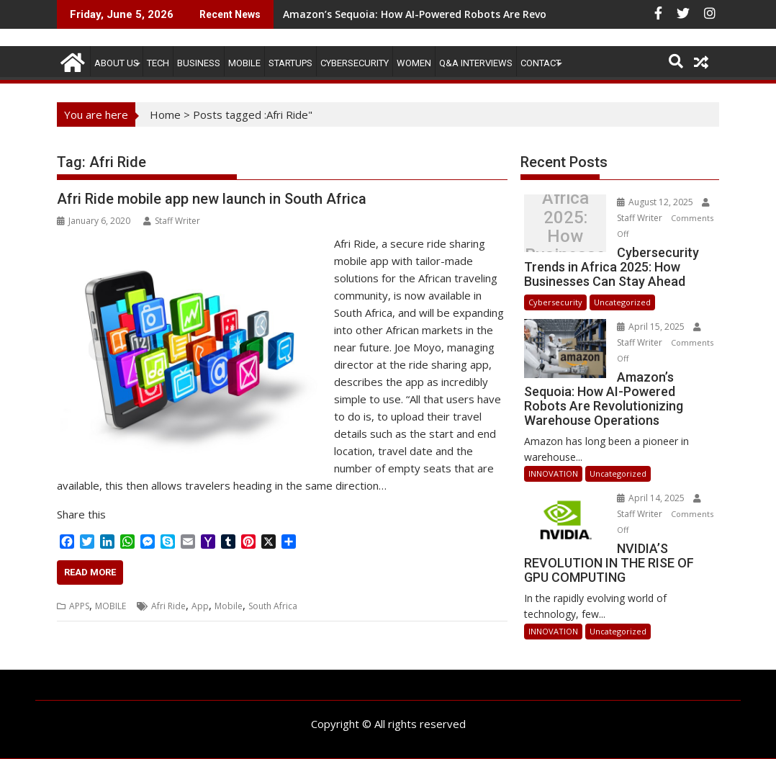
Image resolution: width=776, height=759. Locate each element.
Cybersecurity (354, 63)
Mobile (229, 606)
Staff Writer (171, 221)
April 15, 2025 (652, 326)
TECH (158, 63)
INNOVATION (553, 473)
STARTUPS (290, 63)
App (200, 606)
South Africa (272, 606)
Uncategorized (622, 302)
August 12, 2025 (656, 202)
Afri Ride (168, 606)
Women (414, 63)
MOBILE (244, 63)
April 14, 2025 (652, 498)
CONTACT (540, 63)
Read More (90, 572)
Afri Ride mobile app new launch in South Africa (211, 198)
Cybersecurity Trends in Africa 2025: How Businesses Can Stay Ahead (565, 227)
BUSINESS (198, 63)
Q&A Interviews (476, 63)
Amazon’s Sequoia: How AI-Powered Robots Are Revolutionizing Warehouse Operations (501, 14)
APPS (79, 606)
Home (165, 114)
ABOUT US (116, 63)
